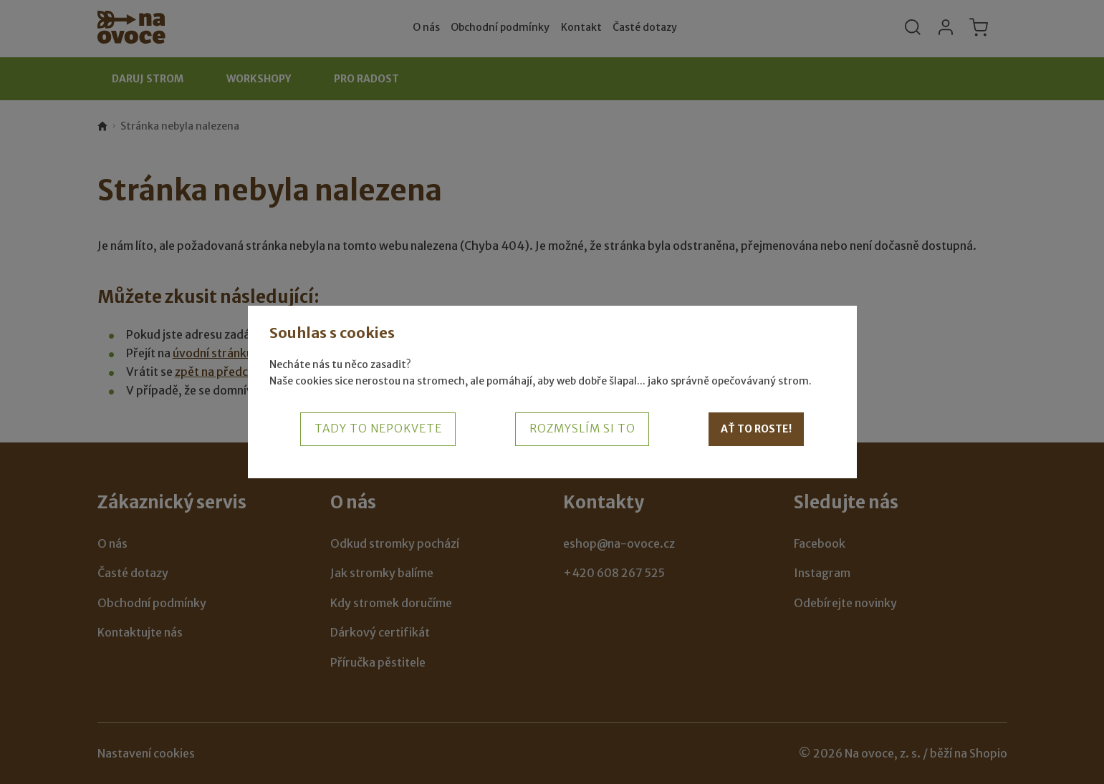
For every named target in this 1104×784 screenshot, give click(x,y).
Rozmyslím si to (582, 428)
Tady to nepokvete (378, 428)
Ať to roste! (756, 428)
